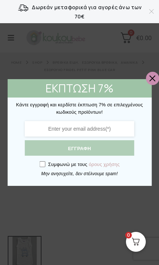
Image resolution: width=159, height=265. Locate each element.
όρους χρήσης (104, 164)
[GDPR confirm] (42, 164)
